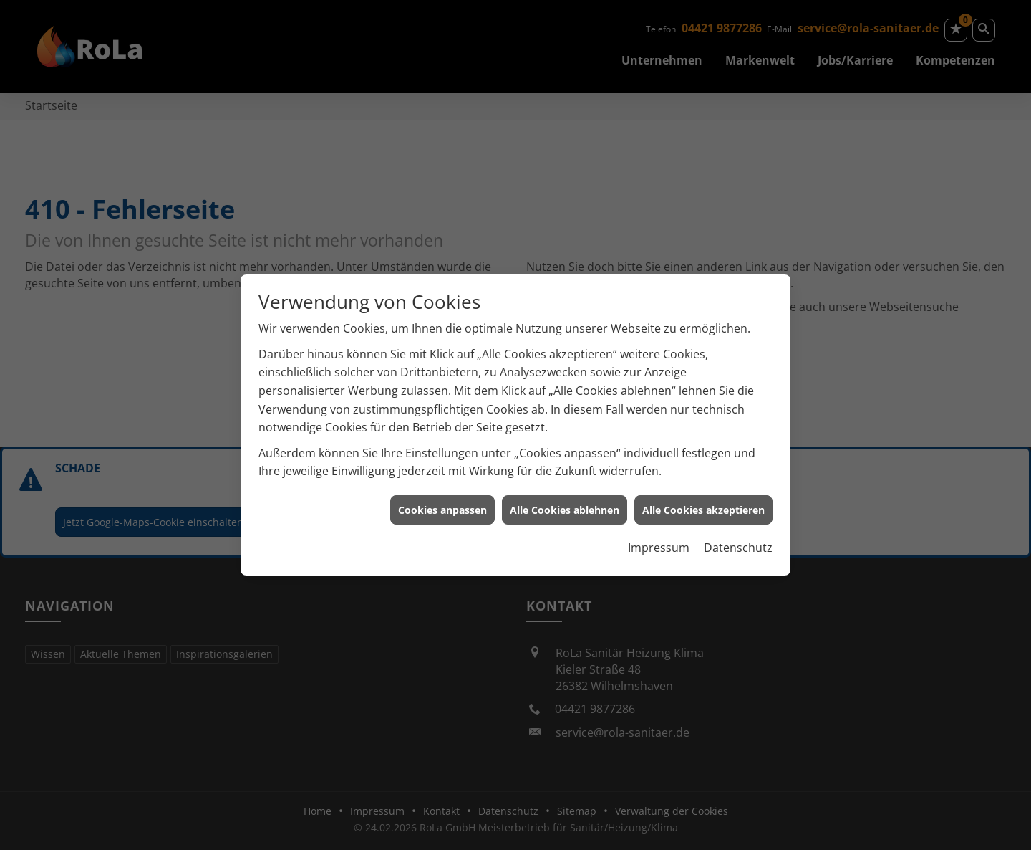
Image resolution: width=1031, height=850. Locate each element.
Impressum (658, 542)
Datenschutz (738, 542)
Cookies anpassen (442, 503)
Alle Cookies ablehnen (564, 503)
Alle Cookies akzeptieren (703, 503)
